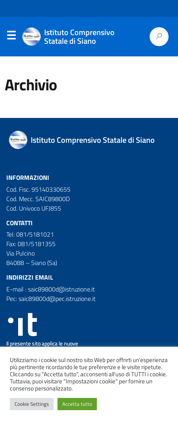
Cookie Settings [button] (32, 404)
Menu (11, 37)
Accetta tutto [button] (77, 404)
